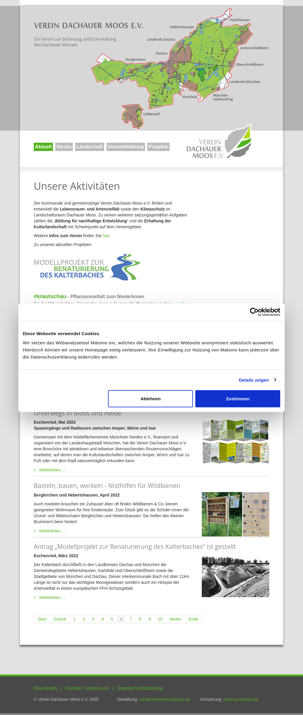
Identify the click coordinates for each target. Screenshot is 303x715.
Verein (64, 147)
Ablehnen (151, 398)
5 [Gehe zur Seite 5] (112, 619)
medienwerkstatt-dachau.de (164, 699)
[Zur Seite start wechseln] (42, 619)
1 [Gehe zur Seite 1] (74, 619)
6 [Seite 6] (121, 619)
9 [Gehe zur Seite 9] (150, 619)
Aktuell (43, 147)
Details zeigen (254, 379)
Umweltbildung (126, 147)
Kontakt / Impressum (87, 688)
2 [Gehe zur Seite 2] (84, 619)
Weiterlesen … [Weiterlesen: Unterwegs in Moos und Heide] (52, 469)
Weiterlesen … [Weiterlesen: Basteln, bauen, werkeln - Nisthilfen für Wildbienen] (52, 530)
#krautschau (50, 296)
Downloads (45, 688)
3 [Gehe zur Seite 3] (93, 619)
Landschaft (89, 147)
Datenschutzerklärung (140, 688)
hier (106, 235)
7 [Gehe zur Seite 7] (131, 619)
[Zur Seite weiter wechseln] (175, 619)
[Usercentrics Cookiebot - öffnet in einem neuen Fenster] (254, 311)
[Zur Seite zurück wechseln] (60, 619)
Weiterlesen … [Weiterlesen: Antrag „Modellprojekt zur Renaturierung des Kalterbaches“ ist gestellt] (52, 597)
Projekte (158, 147)
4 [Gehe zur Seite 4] (102, 619)
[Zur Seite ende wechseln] (193, 619)
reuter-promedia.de (241, 699)
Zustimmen (237, 398)
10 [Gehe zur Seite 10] (160, 619)
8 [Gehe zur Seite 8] (140, 619)
